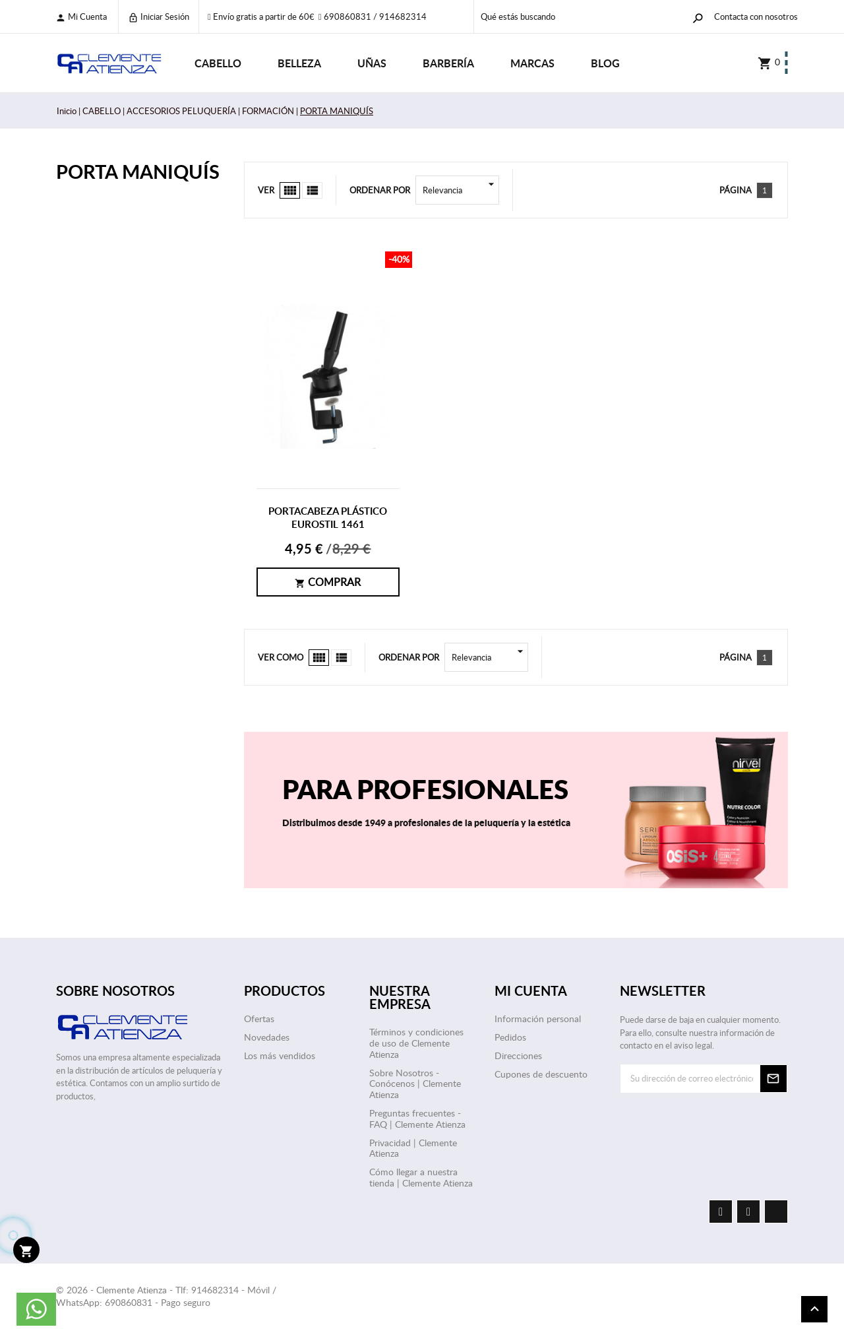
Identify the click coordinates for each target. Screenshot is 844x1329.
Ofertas (259, 1018)
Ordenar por (379, 190)
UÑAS (371, 63)
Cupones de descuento (541, 1074)
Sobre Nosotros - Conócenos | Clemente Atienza (415, 1083)
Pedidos (510, 1037)
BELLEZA (299, 63)
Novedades (266, 1037)
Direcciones (518, 1055)
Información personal (538, 1018)
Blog (605, 63)
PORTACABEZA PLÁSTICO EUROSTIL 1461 (327, 517)
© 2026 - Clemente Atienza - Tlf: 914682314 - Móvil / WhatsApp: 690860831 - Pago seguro (166, 1296)
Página (735, 190)
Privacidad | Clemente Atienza (413, 1148)
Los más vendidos (279, 1055)
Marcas (532, 63)
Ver (266, 190)
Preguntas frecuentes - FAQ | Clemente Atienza (417, 1118)
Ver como (280, 657)
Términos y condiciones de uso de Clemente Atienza (416, 1042)
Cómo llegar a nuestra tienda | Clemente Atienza (421, 1177)
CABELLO (218, 63)
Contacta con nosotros (756, 16)
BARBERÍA (448, 63)
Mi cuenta (81, 17)
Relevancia (461, 190)
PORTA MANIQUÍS (138, 171)
